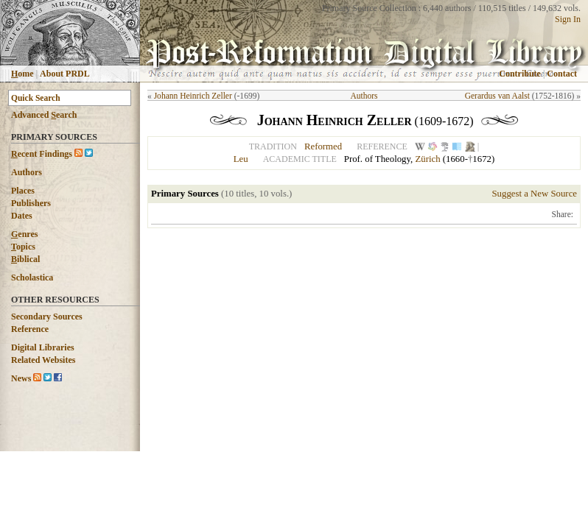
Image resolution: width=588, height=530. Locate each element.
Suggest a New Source (534, 193)
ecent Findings (41, 154)
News (21, 378)
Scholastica (32, 277)
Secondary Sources (47, 316)
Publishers (31, 203)
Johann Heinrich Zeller (193, 95)
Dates (21, 216)
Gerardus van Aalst (497, 95)
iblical (25, 259)
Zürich (427, 159)
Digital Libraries (42, 347)
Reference (30, 329)
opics (23, 246)
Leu (241, 159)
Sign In (568, 19)
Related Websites (43, 360)
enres (24, 234)
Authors (26, 172)
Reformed (323, 146)
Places (23, 191)
